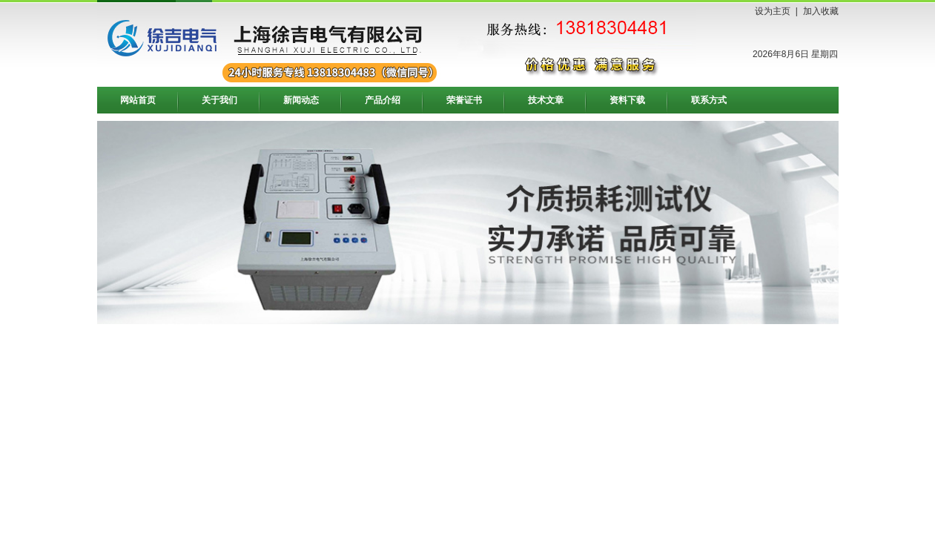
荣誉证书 (464, 100)
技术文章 (546, 100)
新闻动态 (301, 100)
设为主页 (772, 11)
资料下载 (627, 100)
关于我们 (219, 100)
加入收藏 (821, 11)
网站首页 (138, 100)
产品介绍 (382, 100)
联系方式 (709, 100)
